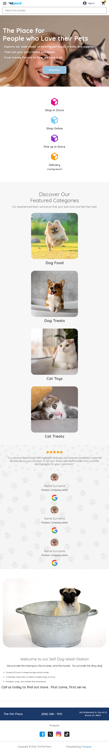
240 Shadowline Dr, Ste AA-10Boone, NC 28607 (93, 714)
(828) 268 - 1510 (51, 714)
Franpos (86, 746)
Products (54, 725)
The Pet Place (13, 714)
